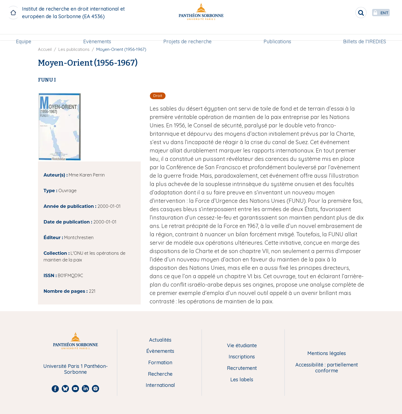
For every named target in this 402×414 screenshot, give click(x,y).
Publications (276, 32)
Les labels (241, 380)
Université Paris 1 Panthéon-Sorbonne (75, 369)
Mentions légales (326, 353)
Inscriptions (242, 357)
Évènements (160, 351)
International (160, 385)
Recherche (160, 374)
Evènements (98, 32)
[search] (347, 12)
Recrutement (242, 368)
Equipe (26, 32)
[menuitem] (25, 32)
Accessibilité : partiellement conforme (326, 367)
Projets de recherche (187, 32)
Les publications (74, 49)
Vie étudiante (242, 346)
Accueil (45, 49)
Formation (160, 363)
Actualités (160, 340)
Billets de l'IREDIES (362, 32)
